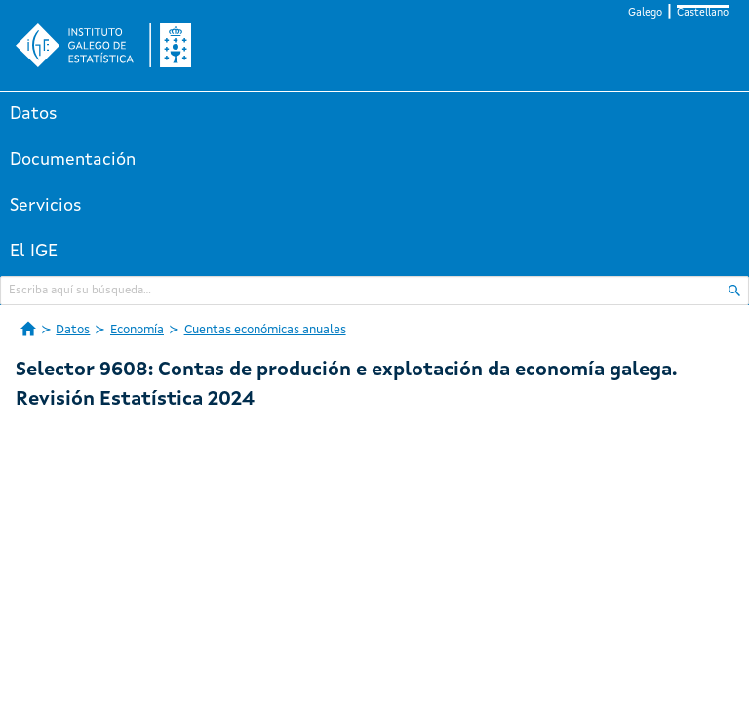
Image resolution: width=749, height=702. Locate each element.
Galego (645, 13)
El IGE (34, 251)
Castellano (703, 13)
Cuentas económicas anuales (265, 330)
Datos (34, 114)
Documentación (73, 160)
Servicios (46, 205)
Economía (137, 330)
